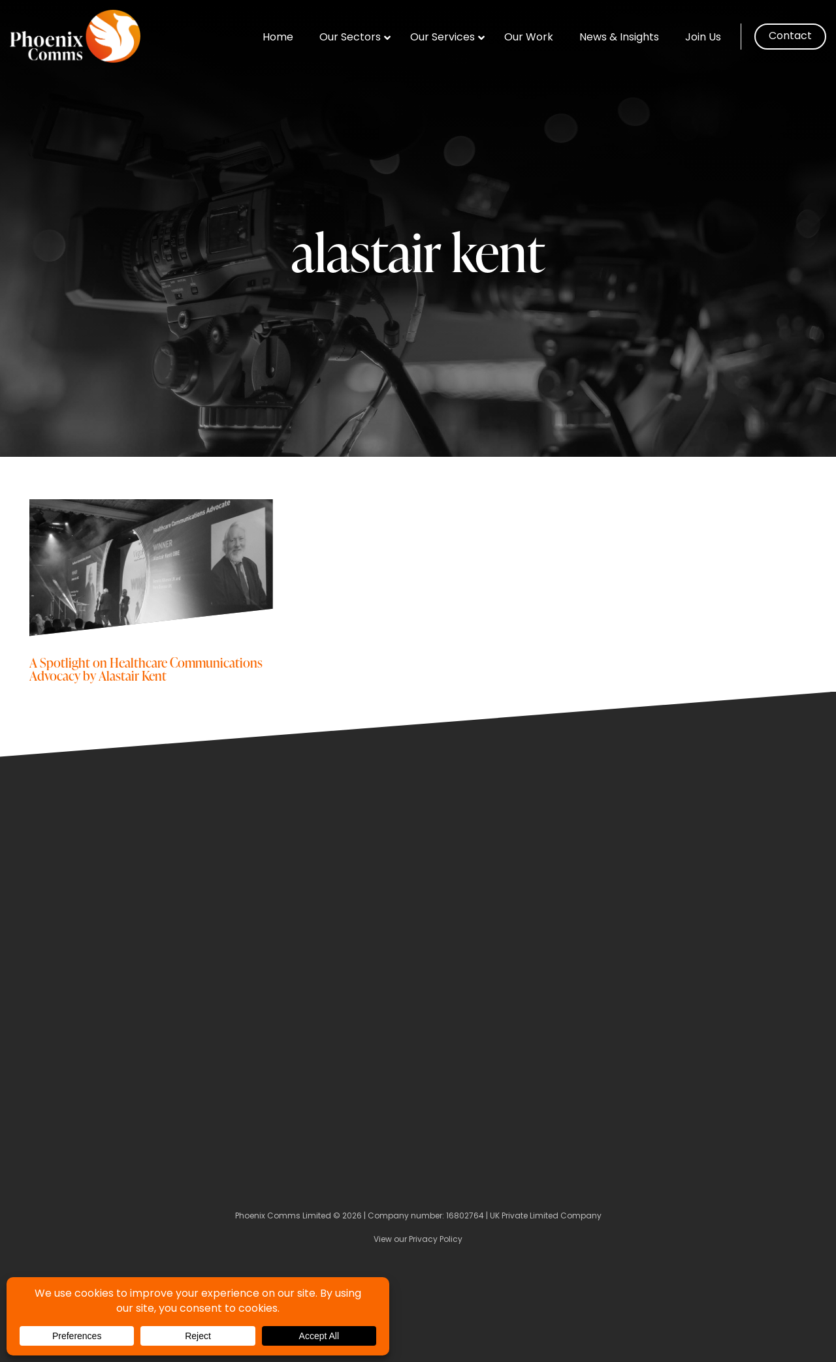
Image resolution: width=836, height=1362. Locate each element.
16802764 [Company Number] (465, 1216)
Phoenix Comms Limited (283, 1216)
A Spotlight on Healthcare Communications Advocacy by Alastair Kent (146, 668)
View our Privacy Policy (418, 1239)
